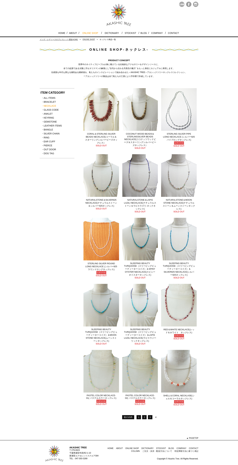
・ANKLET (49, 114)
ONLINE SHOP (90, 33)
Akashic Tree (173, 459)
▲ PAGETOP (192, 438)
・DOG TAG (49, 154)
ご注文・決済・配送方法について (157, 451)
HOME (61, 33)
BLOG (143, 33)
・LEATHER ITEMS (51, 126)
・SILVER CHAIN (50, 134)
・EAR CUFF (49, 142)
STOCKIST (130, 33)
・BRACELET (49, 102)
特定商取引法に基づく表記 (186, 451)
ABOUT (73, 33)
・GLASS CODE (50, 110)
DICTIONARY (112, 33)
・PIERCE (49, 146)
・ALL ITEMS (49, 98)
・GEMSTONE (49, 122)
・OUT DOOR (49, 150)
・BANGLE (49, 130)
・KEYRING (49, 118)
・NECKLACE (49, 106)
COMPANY (157, 33)
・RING (49, 138)
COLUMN (135, 451)
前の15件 (128, 417)
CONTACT (173, 33)
